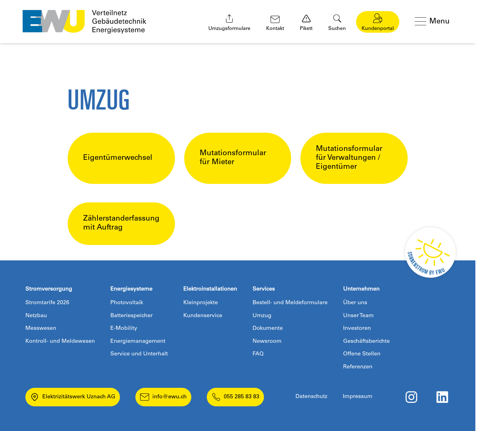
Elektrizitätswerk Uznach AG (72, 397)
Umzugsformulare (229, 22)
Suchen (337, 22)
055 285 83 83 (235, 397)
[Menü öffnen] (434, 22)
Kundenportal (378, 22)
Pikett (306, 22)
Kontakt (275, 23)
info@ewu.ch (163, 397)
